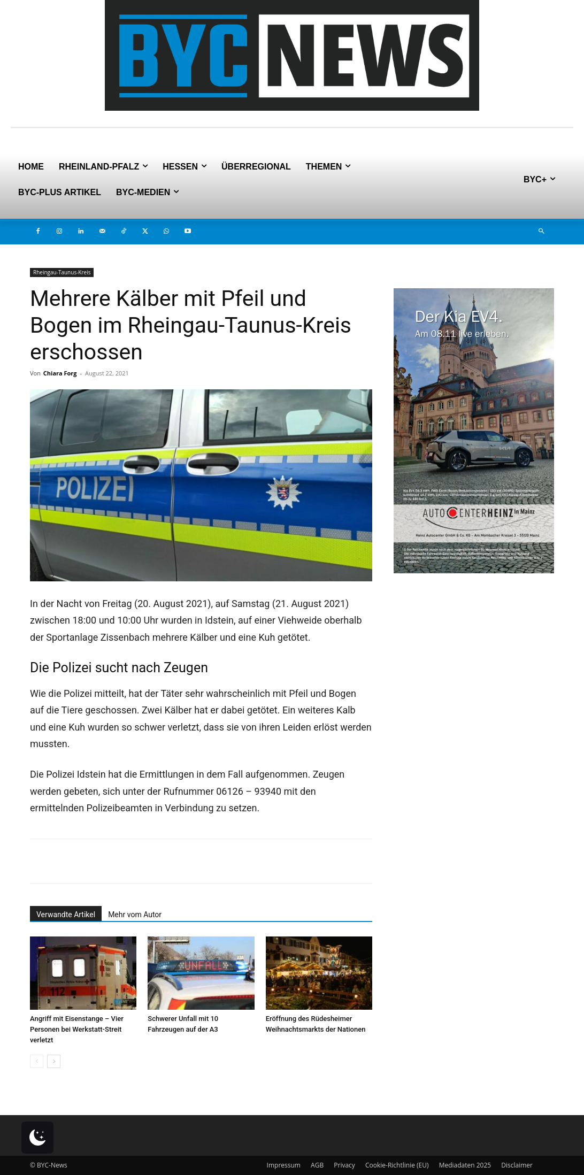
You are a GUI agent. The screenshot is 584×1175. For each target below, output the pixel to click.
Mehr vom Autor (135, 914)
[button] (541, 231)
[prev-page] (36, 1061)
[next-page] (53, 1061)
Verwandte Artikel (65, 914)
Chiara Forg (60, 373)
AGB (317, 1165)
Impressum (284, 1165)
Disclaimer (517, 1165)
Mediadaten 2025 (465, 1165)
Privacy (344, 1165)
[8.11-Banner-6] (474, 570)
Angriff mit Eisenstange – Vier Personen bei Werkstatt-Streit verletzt (77, 1029)
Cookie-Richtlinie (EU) (397, 1165)
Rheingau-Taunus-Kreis (61, 272)
